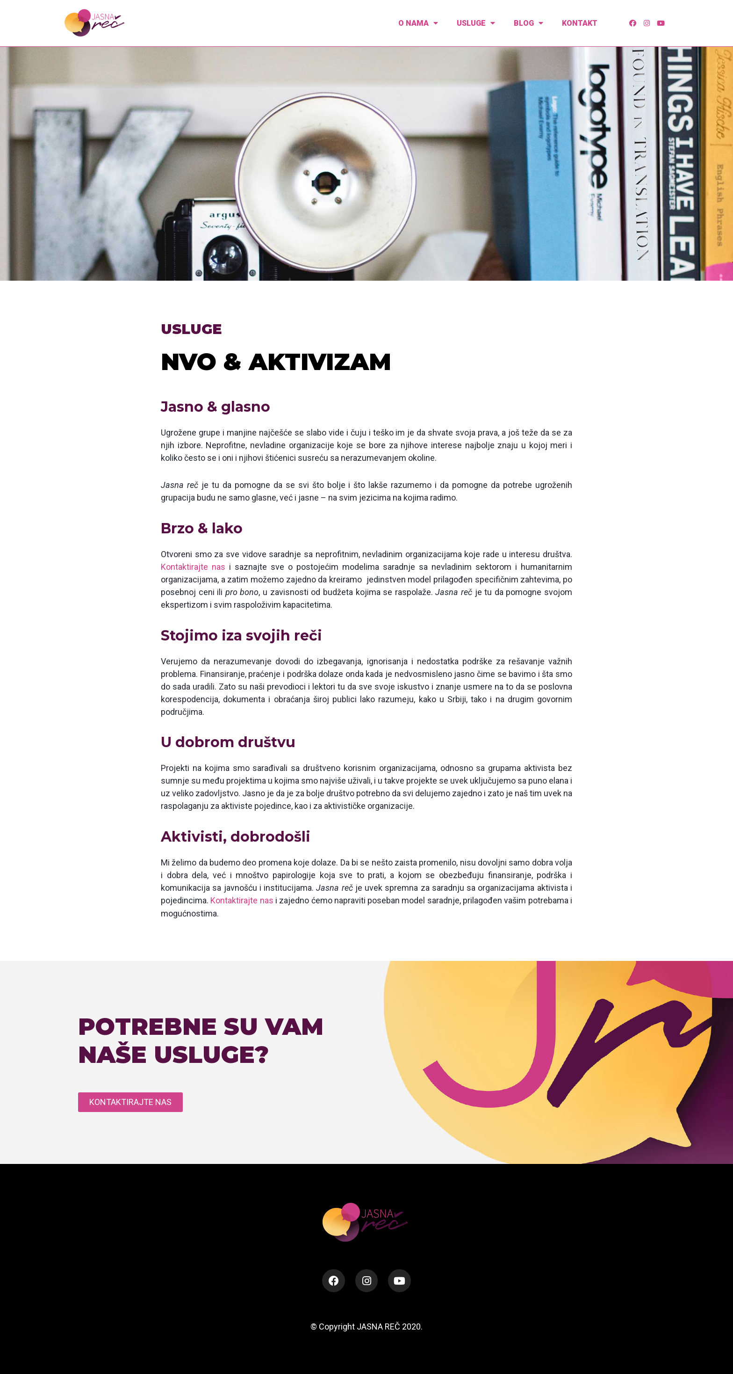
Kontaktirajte (184, 567)
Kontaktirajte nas (241, 900)
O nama (418, 23)
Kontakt (579, 23)
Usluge (476, 23)
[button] (130, 1102)
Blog (528, 23)
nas (218, 567)
